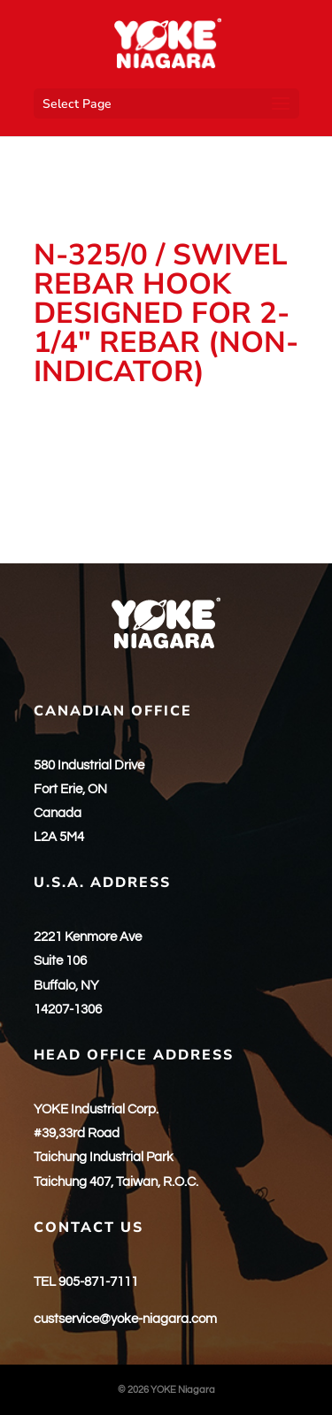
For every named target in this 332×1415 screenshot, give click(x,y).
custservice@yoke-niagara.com (125, 1319)
